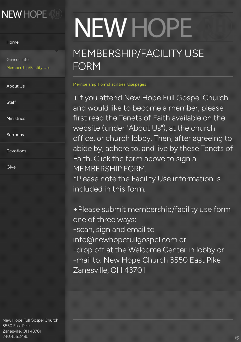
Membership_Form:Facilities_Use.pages (109, 84)
